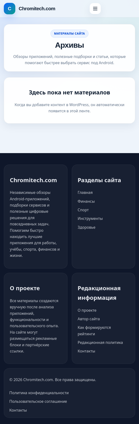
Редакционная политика (100, 342)
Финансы (86, 201)
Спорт (83, 209)
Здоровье (86, 227)
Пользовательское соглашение (38, 401)
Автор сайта (89, 318)
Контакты (86, 351)
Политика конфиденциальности (39, 392)
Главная (85, 192)
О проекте (87, 310)
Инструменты (90, 218)
